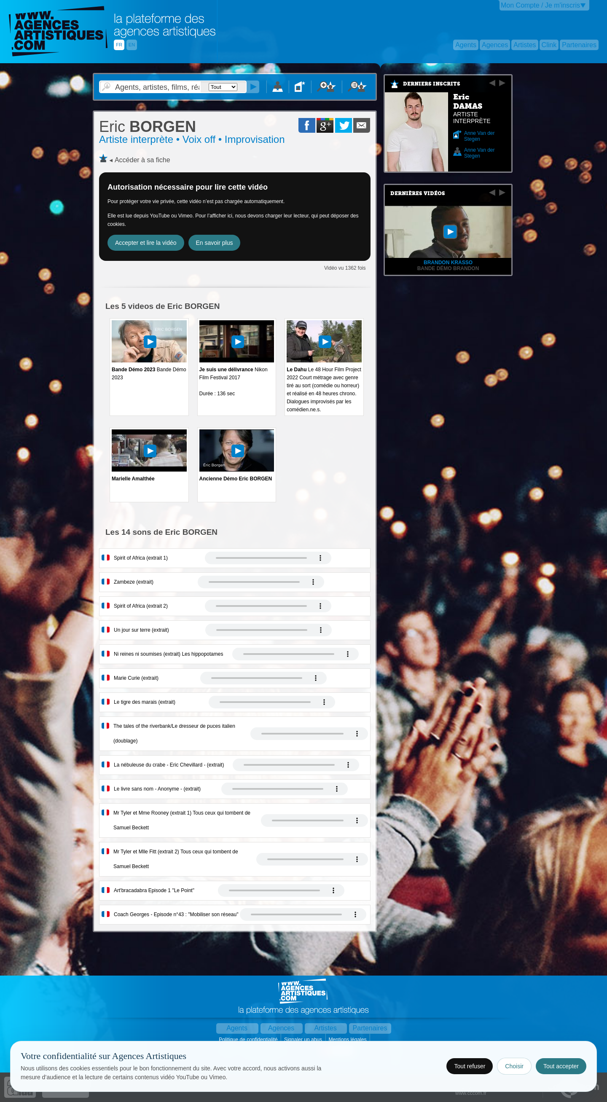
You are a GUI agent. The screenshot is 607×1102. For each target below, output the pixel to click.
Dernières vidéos (417, 193)
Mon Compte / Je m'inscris (540, 5)
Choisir (514, 1066)
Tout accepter (561, 1066)
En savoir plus (214, 242)
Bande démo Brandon (448, 268)
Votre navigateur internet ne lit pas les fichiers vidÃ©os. (268, 558)
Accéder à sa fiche (142, 160)
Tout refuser (469, 1066)
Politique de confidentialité (249, 1040)
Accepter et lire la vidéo (146, 242)
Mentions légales (348, 1040)
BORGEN (147, 126)
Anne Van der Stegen (479, 136)
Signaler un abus (303, 1040)
